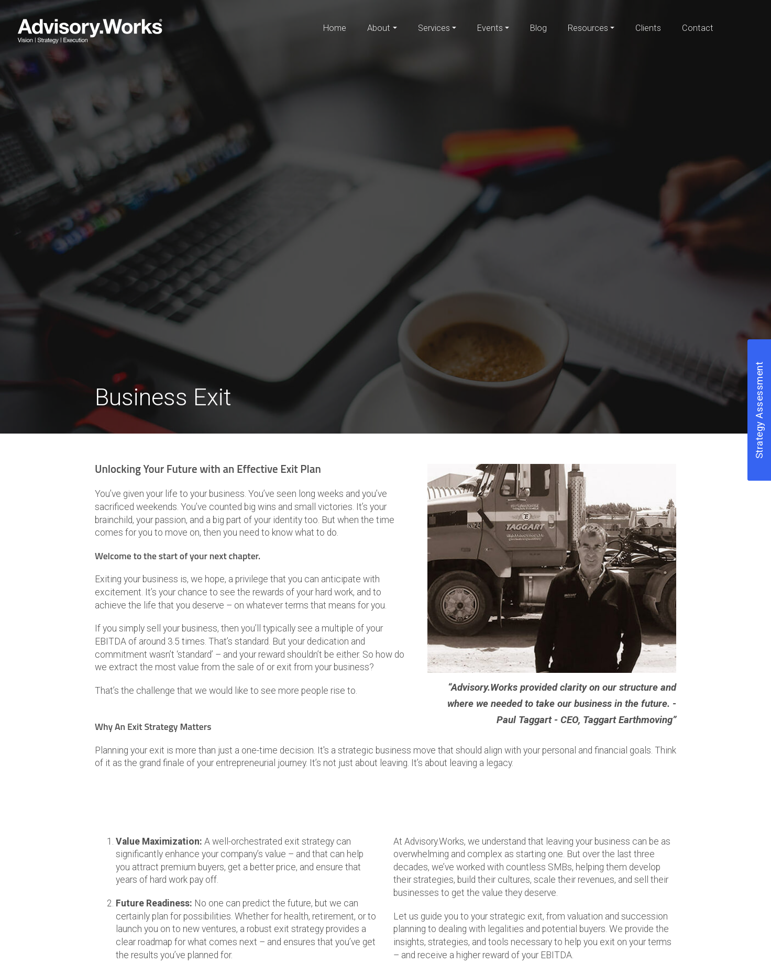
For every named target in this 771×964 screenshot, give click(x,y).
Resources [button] (588, 28)
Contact (697, 28)
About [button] (378, 28)
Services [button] (434, 28)
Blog (538, 28)
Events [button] (490, 28)
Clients (648, 28)
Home (334, 28)
